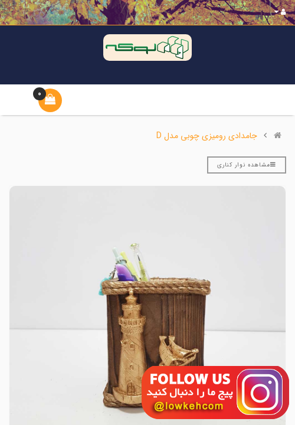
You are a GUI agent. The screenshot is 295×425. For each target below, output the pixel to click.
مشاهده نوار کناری (246, 165)
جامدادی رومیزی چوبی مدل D (206, 136)
